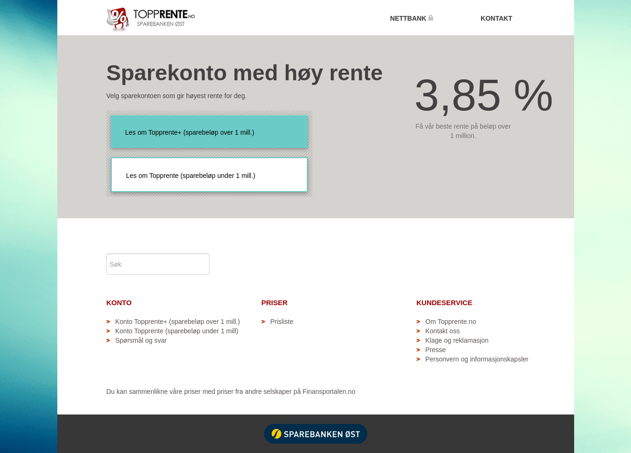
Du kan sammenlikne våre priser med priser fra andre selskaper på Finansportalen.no (230, 391)
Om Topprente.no (450, 321)
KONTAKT (496, 18)
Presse (435, 349)
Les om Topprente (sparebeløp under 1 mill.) (190, 175)
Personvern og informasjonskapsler (476, 359)
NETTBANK (412, 18)
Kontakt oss (442, 331)
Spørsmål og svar (141, 340)
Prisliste (281, 321)
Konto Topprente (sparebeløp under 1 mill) (176, 331)
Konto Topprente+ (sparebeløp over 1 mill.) (177, 321)
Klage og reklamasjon (457, 340)
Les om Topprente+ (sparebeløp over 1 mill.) (189, 132)
